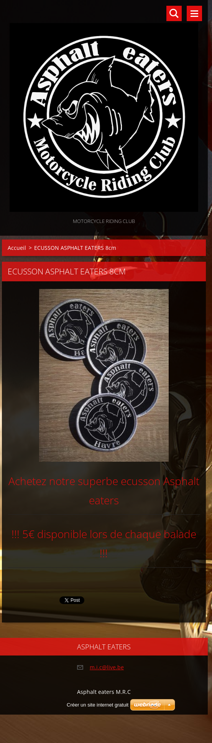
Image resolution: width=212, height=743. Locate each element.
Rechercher (174, 13)
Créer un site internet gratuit (97, 705)
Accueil (17, 247)
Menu (194, 13)
